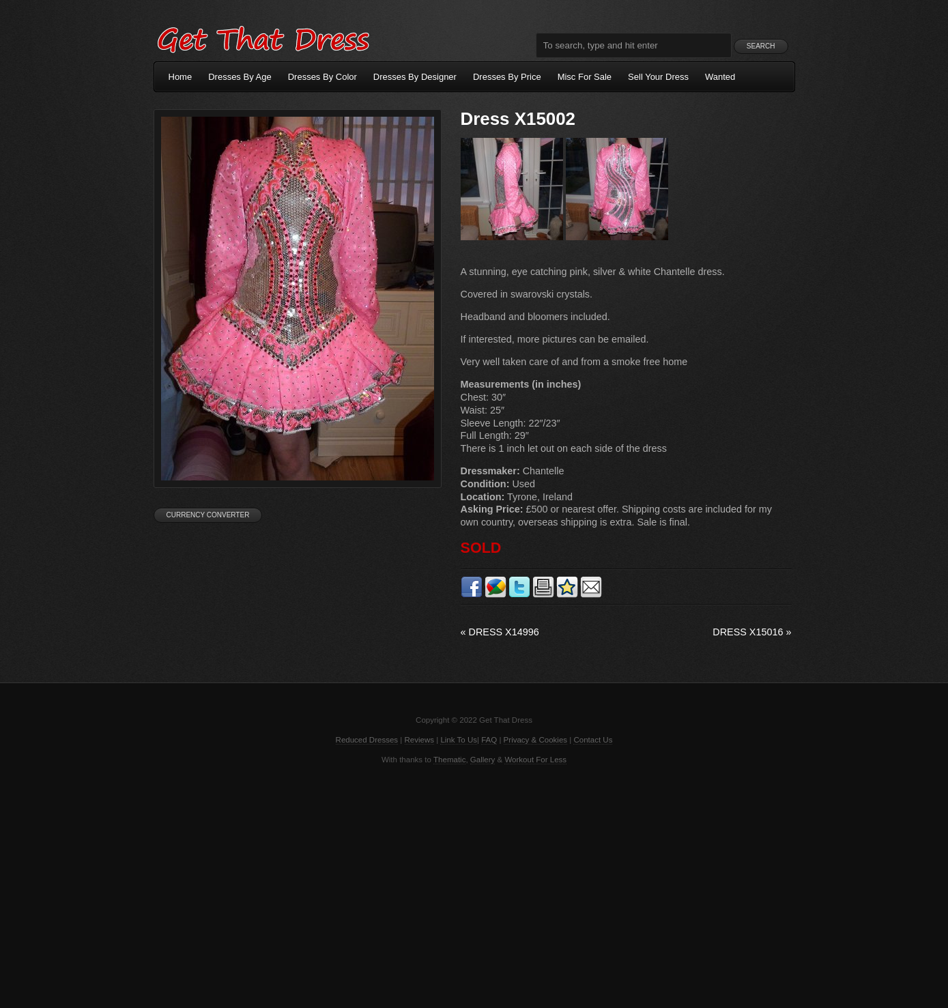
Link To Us (458, 740)
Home (180, 77)
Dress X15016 (752, 632)
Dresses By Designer (415, 77)
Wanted (720, 77)
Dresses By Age (240, 77)
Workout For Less (535, 759)
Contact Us (592, 740)
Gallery (482, 759)
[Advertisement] (474, 885)
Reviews (420, 740)
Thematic (449, 759)
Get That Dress (263, 37)
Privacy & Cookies (535, 740)
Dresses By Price (507, 77)
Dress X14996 (500, 632)
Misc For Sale (585, 77)
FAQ (489, 740)
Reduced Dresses (367, 740)
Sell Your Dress (658, 77)
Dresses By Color (322, 77)
